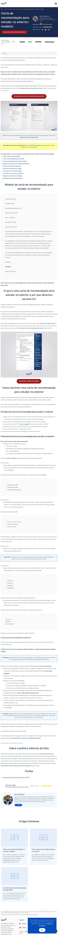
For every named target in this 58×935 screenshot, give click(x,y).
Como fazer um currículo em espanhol (13, 173)
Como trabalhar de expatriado (18, 738)
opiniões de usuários (35, 145)
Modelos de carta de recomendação (12, 176)
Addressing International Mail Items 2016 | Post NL (16, 777)
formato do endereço (11, 458)
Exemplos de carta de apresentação (12, 178)
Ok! (42, 930)
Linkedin (18, 805)
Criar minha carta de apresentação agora (29, 96)
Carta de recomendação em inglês (12, 168)
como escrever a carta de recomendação (40, 666)
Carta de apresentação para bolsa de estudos (15, 161)
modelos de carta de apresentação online (31, 88)
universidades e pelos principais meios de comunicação (15, 765)
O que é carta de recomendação (11, 156)
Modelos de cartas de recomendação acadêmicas (16, 163)
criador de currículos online (47, 323)
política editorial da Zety (46, 754)
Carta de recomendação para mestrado (13, 159)
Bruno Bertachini (19, 794)
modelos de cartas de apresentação (28, 137)
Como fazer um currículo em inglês (12, 171)
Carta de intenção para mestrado (12, 166)
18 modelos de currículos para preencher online (30, 328)
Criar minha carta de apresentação (14, 32)
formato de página (24, 424)
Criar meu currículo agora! (29, 381)
